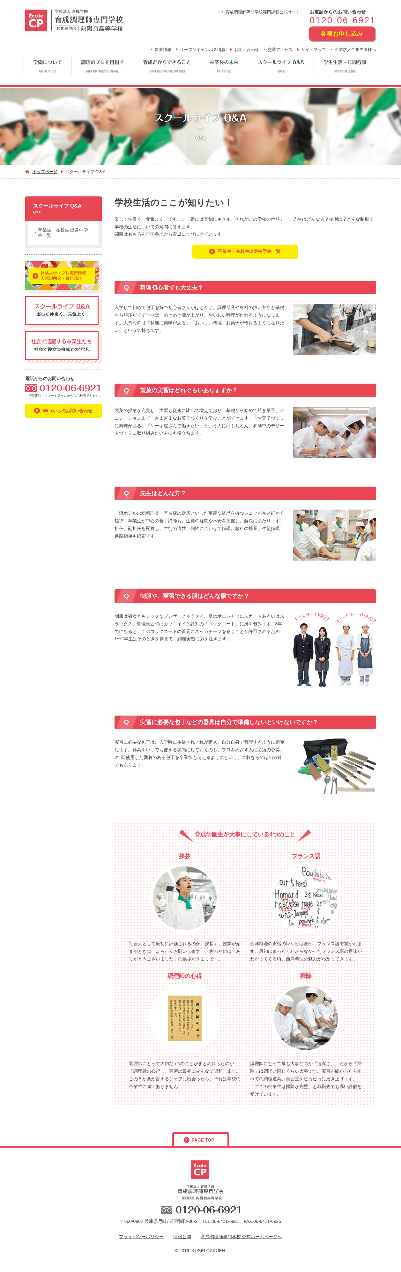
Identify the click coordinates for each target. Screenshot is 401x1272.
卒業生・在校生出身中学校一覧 (249, 251)
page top (202, 1140)
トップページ (45, 172)
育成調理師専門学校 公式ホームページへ (241, 1236)
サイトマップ (313, 50)
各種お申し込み (342, 34)
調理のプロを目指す (102, 66)
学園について (47, 66)
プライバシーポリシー (141, 1236)
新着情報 (163, 50)
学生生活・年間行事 (345, 66)
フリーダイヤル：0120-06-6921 (62, 388)
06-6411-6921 (225, 1221)
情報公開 (182, 1236)
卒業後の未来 (224, 66)
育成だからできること (166, 66)
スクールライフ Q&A (281, 66)
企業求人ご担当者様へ (355, 50)
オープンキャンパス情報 (203, 50)
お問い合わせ (246, 50)
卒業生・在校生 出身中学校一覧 (63, 232)
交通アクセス (280, 50)
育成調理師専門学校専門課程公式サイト (263, 12)
